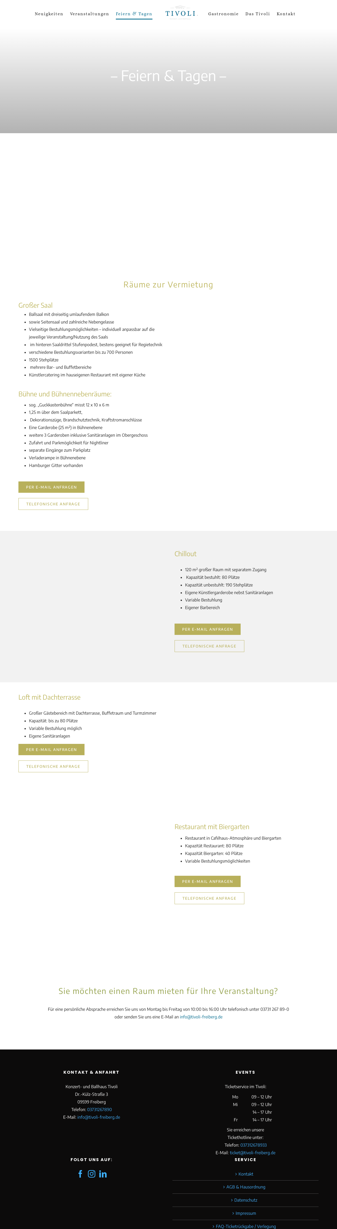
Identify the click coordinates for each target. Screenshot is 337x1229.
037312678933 (253, 1145)
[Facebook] (80, 1174)
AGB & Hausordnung (245, 1187)
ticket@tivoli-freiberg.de (252, 1152)
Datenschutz (245, 1200)
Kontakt (246, 1174)
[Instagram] (91, 1174)
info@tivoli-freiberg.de (201, 1016)
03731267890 (99, 1109)
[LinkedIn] (103, 1174)
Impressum (246, 1213)
